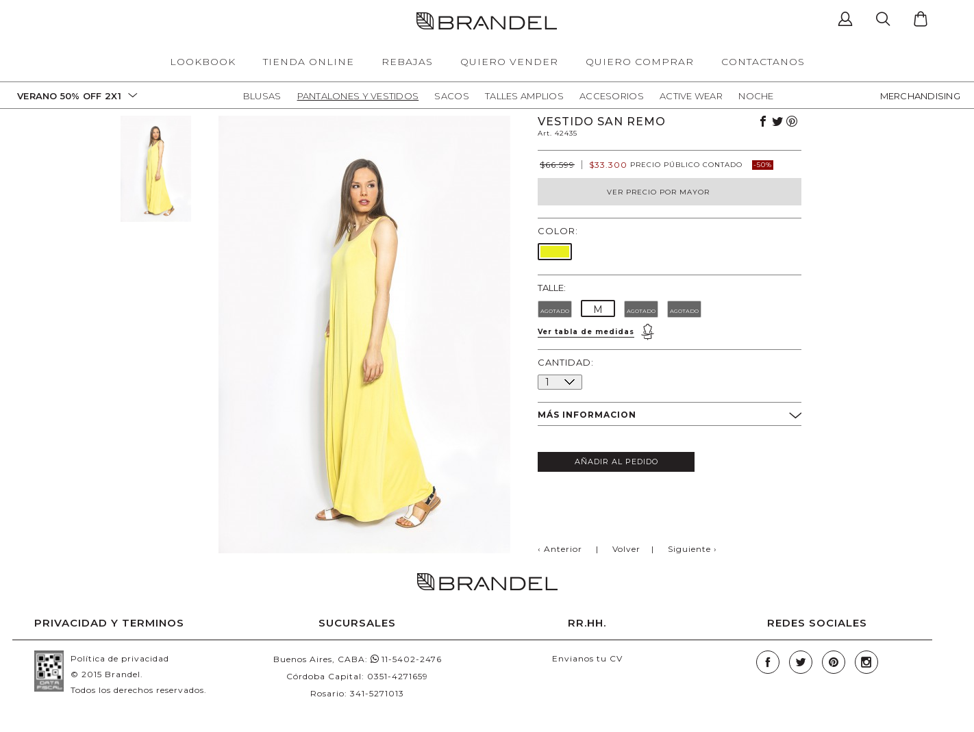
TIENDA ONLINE (308, 61)
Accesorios (611, 95)
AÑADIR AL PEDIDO (616, 461)
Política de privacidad (120, 658)
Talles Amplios (524, 95)
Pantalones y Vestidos (358, 95)
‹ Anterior (560, 549)
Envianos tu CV (587, 658)
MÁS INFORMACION (669, 415)
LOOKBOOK (203, 61)
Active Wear (691, 95)
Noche (755, 95)
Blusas (262, 95)
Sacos (451, 95)
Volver (626, 549)
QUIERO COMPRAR (640, 61)
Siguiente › (692, 549)
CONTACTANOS (763, 61)
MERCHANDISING (920, 95)
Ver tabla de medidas (586, 331)
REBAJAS (407, 61)
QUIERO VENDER (509, 61)
